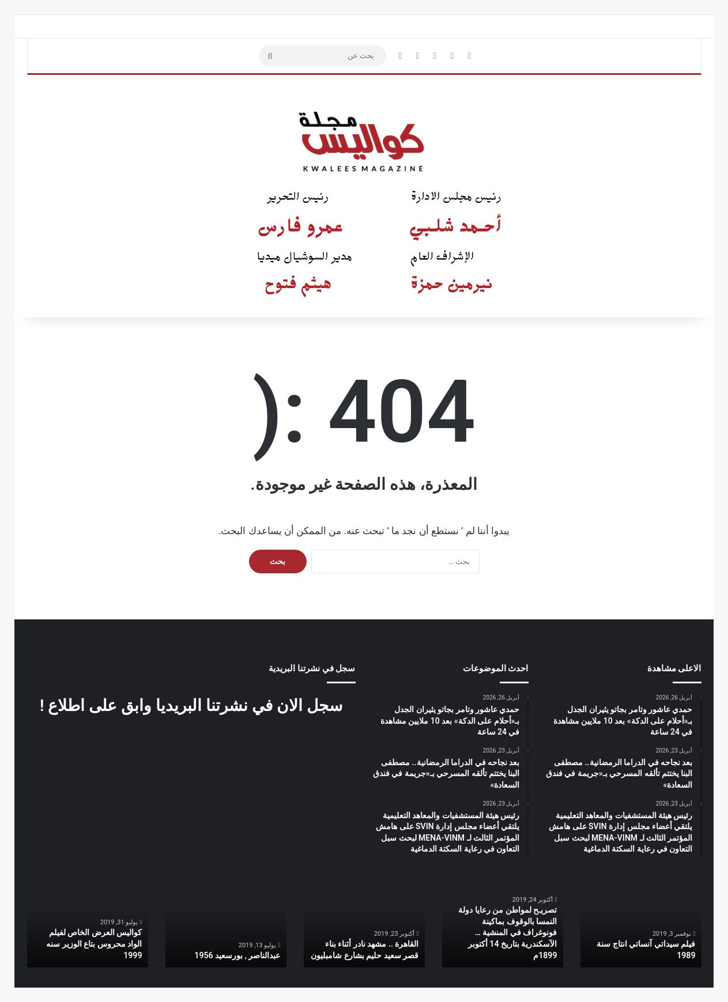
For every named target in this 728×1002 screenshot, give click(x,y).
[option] (640, 922)
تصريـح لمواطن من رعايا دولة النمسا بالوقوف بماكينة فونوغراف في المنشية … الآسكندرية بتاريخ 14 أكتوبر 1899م (508, 933)
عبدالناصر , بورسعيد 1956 (238, 955)
